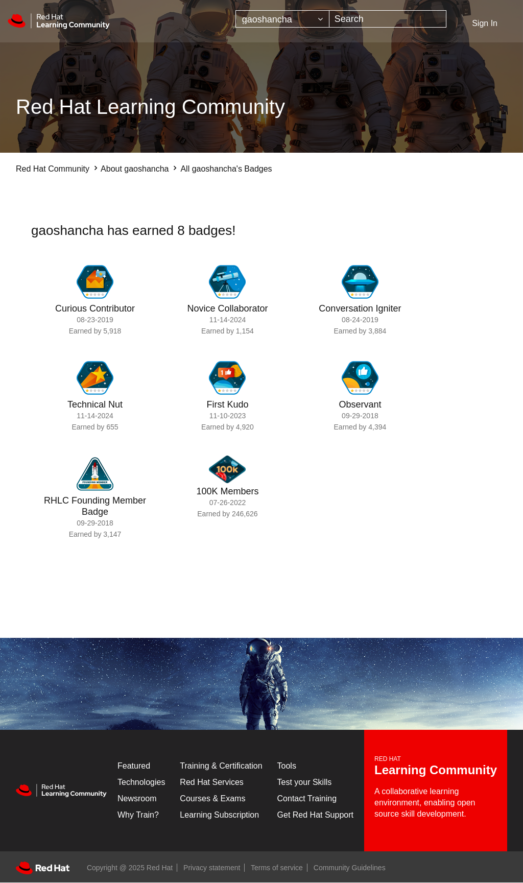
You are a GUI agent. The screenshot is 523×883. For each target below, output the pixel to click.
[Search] (388, 19)
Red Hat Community (52, 168)
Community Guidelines (350, 868)
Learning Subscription (219, 814)
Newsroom (136, 798)
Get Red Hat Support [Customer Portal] (315, 814)
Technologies (141, 782)
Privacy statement (211, 868)
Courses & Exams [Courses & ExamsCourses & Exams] (212, 798)
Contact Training (307, 798)
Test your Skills (304, 782)
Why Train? (138, 814)
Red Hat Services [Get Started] (212, 782)
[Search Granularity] (282, 19)
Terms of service (277, 868)
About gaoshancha (135, 168)
